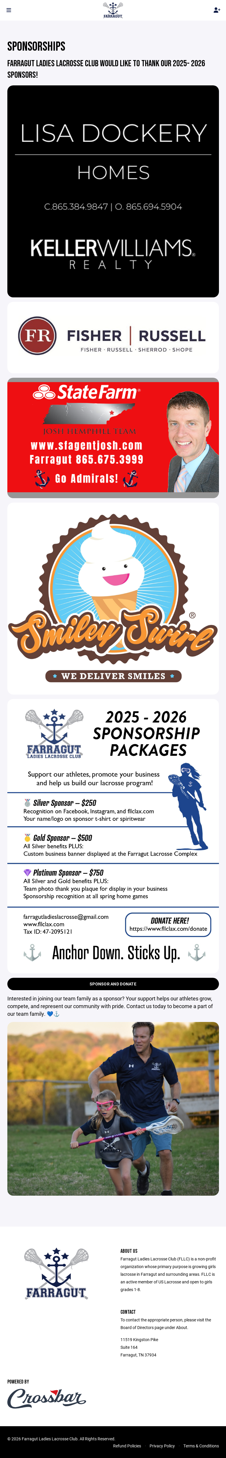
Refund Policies (127, 1446)
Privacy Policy (162, 1446)
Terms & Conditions (201, 1446)
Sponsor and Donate (113, 984)
